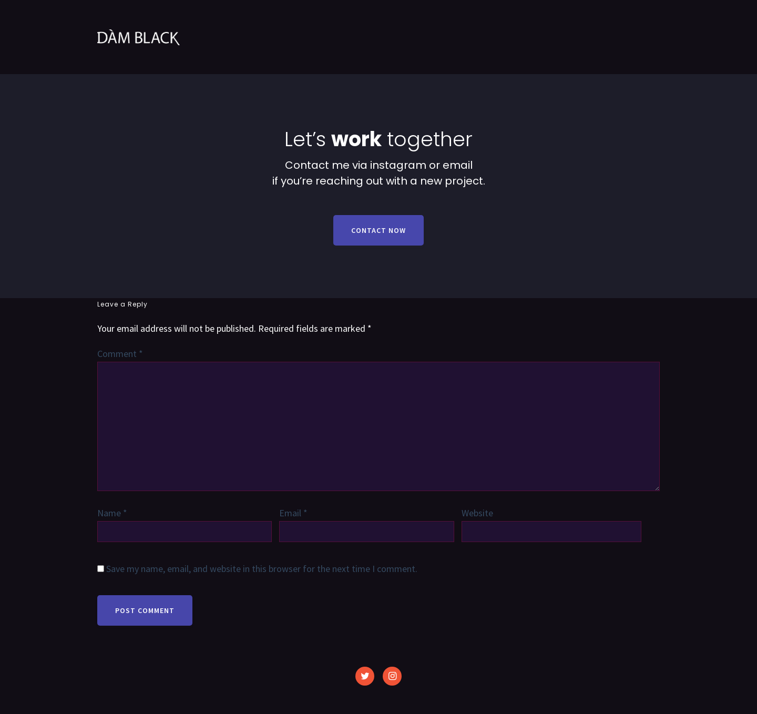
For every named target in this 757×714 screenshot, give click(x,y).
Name (112, 513)
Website (477, 513)
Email (293, 513)
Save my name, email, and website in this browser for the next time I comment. (261, 569)
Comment (120, 354)
